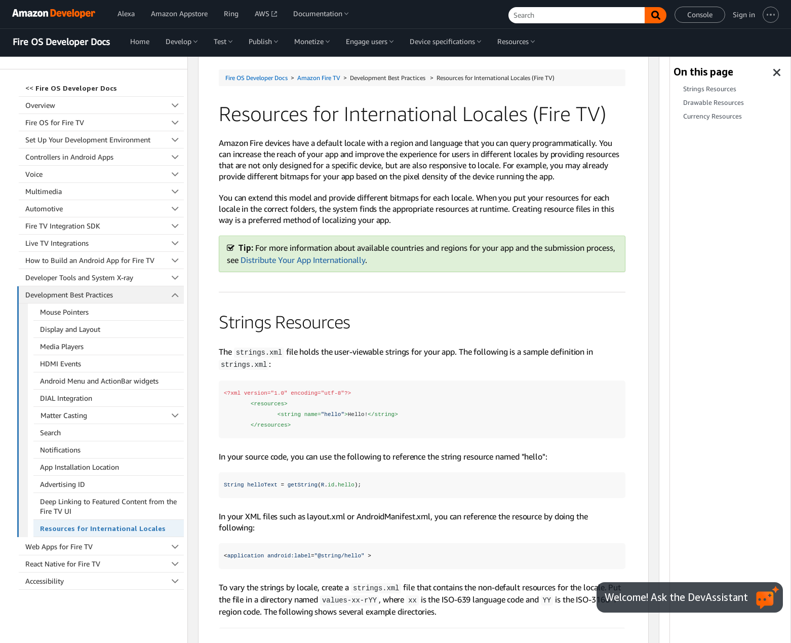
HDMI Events (60, 347)
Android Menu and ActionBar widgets (99, 364)
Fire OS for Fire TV (104, 105)
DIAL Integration (66, 381)
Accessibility (104, 564)
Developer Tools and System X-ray (104, 261)
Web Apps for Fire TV (104, 530)
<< (71, 71)
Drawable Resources (713, 102)
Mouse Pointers (64, 295)
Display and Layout (70, 312)
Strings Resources (709, 89)
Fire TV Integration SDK (104, 209)
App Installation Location (79, 450)
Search (50, 415)
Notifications (60, 433)
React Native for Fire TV (104, 547)
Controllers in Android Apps (104, 140)
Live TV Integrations (104, 226)
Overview (104, 88)
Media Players (62, 329)
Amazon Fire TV (318, 78)
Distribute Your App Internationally (303, 260)
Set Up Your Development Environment (104, 123)
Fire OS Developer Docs (61, 42)
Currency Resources (712, 116)
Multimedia (104, 174)
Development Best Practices (104, 278)
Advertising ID (62, 467)
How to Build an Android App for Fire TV (104, 243)
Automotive (104, 192)
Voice (104, 157)
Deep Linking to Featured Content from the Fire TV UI (108, 489)
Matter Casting (112, 398)
